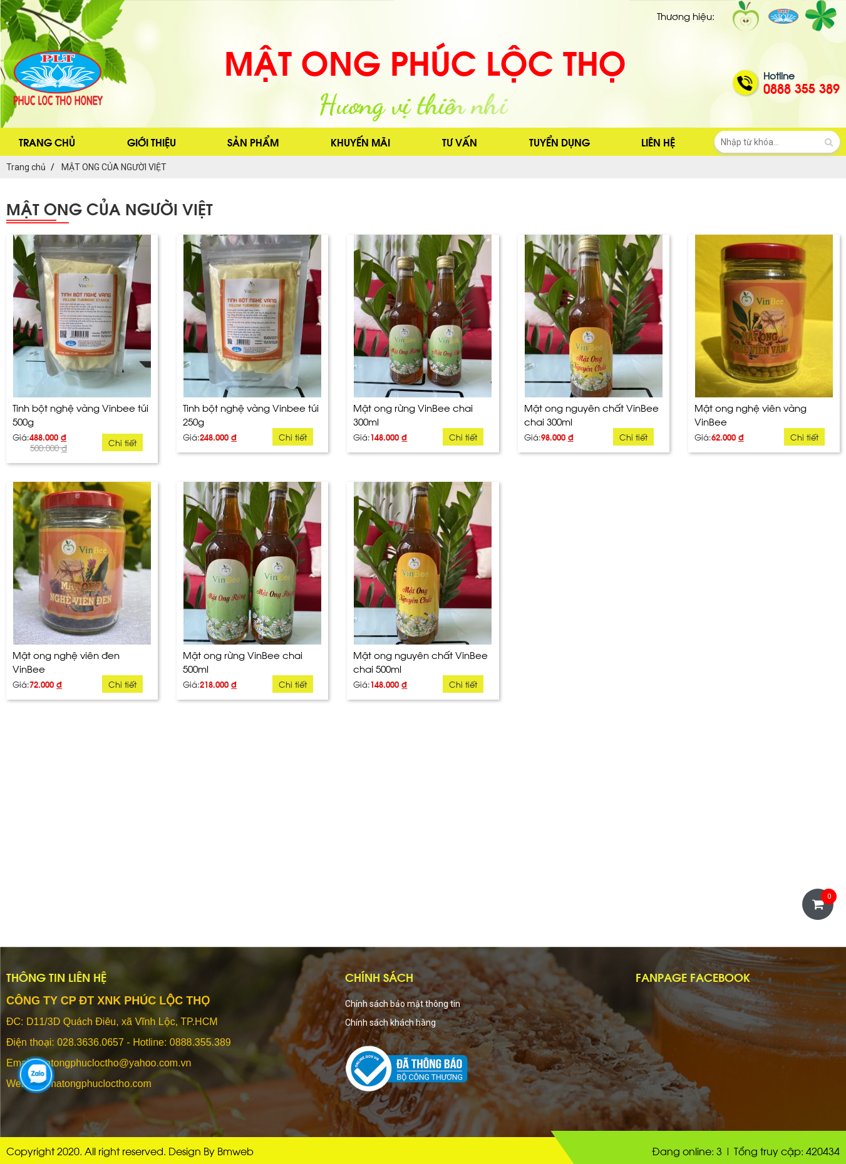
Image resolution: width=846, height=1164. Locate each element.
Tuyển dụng (559, 142)
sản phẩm (253, 142)
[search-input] (777, 142)
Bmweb (235, 1150)
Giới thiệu (151, 142)
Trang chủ (47, 142)
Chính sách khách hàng (390, 1023)
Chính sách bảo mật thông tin (402, 1004)
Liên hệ (658, 142)
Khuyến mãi (360, 142)
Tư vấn (459, 142)
